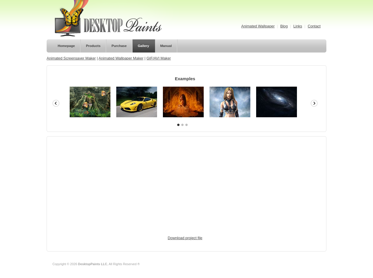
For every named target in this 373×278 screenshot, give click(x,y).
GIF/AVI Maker (159, 58)
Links (297, 26)
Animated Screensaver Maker (71, 58)
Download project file (185, 238)
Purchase (119, 46)
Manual (166, 46)
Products (93, 46)
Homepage (66, 46)
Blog (284, 26)
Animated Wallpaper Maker (120, 58)
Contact (314, 26)
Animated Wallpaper (258, 26)
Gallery (143, 46)
